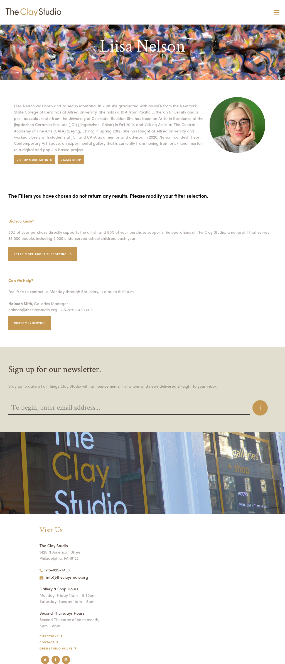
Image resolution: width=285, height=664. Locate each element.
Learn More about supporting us (43, 254)
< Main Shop (70, 160)
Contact (47, 642)
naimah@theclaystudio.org (32, 309)
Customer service (29, 323)
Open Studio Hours (56, 648)
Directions (49, 636)
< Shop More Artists (34, 160)
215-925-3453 (55, 570)
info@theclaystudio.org (64, 577)
